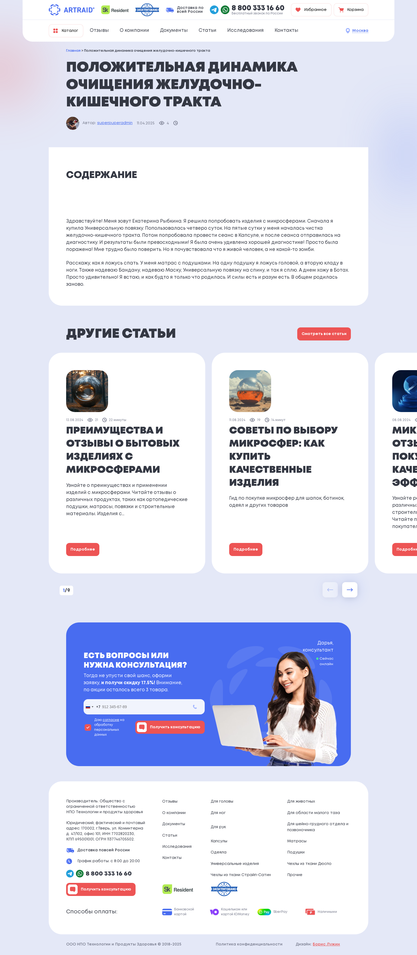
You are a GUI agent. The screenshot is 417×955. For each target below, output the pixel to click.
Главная (73, 50)
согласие (111, 719)
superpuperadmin (115, 123)
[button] (349, 589)
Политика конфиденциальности (249, 944)
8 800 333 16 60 (258, 8)
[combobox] (92, 706)
